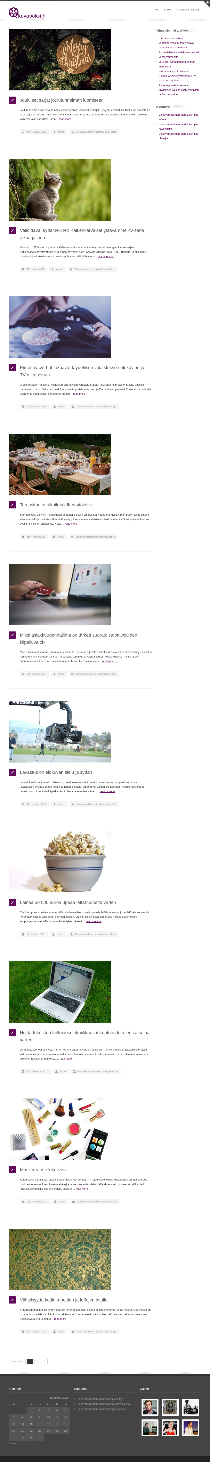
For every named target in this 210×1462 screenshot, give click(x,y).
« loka (12, 1443)
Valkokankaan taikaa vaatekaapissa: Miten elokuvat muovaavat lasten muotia (176, 43)
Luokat (168, 9)
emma (61, 132)
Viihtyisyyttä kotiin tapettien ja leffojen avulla (63, 1299)
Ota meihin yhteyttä (188, 9)
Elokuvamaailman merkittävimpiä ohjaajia (101, 1409)
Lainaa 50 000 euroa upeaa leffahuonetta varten (68, 902)
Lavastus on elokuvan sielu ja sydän (56, 772)
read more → (67, 119)
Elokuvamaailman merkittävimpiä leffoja (96, 132)
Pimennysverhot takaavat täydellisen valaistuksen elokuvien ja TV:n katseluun (179, 90)
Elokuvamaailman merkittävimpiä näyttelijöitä (103, 1403)
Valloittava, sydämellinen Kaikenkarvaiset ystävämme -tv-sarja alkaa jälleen (177, 76)
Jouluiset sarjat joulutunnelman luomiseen (62, 100)
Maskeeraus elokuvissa (43, 1169)
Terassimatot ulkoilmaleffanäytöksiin (56, 504)
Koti (157, 9)
